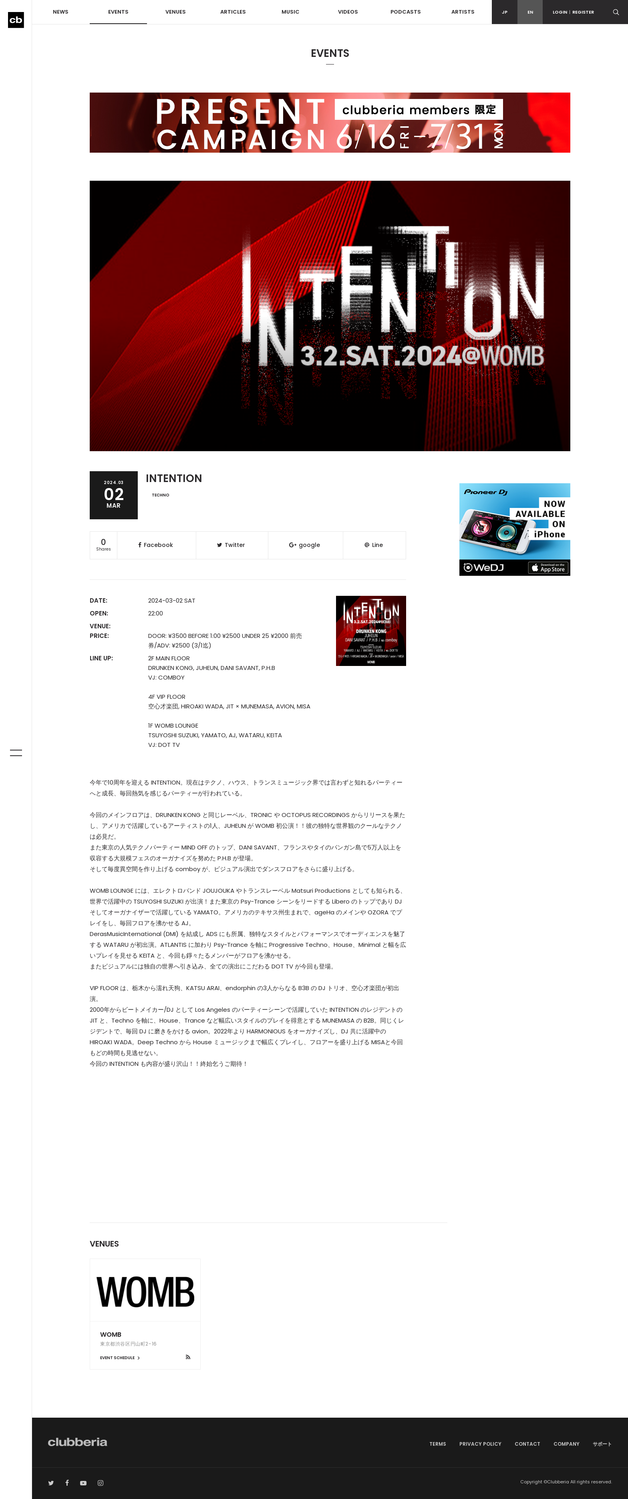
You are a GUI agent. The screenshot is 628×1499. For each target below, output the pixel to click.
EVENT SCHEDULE (121, 1358)
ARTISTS (463, 12)
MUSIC (291, 12)
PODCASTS (405, 12)
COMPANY (567, 1443)
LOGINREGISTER (573, 12)
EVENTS (118, 12)
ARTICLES (233, 12)
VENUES (175, 12)
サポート (602, 1443)
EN (530, 12)
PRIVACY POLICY (480, 1443)
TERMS (437, 1443)
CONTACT (527, 1443)
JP (504, 12)
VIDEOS (348, 12)
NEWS (60, 12)
